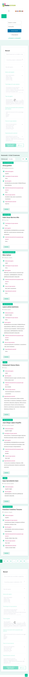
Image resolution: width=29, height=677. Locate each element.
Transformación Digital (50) (14, 88)
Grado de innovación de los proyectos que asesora (14, 108)
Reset (20, 145)
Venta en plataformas (8, 162)
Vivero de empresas (7, 506)
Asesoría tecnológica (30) (14, 91)
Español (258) (14, 78)
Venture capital (6, 214)
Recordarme (14, 34)
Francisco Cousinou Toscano (12, 509)
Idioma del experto (9, 72)
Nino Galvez (7, 255)
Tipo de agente (9, 96)
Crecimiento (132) (14, 125)
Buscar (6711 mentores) (11, 145)
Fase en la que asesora (10, 121)
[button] (8, 11)
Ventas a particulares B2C (9, 252)
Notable (14, 114)
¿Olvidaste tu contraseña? (14, 38)
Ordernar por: (4, 159)
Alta (14, 113)
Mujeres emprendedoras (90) (14, 137)
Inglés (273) (14, 76)
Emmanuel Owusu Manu (11, 365)
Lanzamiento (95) (14, 128)
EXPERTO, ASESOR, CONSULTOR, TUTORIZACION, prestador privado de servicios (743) (14, 103)
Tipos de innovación (7, 304)
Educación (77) (14, 140)
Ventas (4, 362)
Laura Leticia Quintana (10, 307)
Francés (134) (14, 79)
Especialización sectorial (11, 133)
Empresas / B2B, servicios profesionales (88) (14, 139)
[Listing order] (11, 159)
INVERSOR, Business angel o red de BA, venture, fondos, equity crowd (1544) (14, 101)
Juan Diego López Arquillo (12, 423)
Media (14, 116)
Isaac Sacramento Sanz (10, 481)
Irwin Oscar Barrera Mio (11, 217)
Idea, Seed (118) (14, 127)
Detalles (6, 209)
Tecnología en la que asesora (12, 84)
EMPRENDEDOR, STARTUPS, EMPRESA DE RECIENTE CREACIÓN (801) (14, 102)
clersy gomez (7, 165)
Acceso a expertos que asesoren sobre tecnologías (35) (14, 90)
